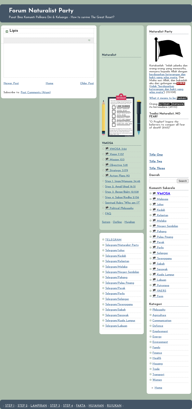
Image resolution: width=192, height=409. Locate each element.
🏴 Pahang (159, 231)
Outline (117, 222)
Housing (157, 363)
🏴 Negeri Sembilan (165, 226)
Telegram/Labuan (116, 325)
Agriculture (159, 315)
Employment (160, 331)
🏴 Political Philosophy (119, 208)
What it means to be (168, 98)
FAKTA (80, 405)
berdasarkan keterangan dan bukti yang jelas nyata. (167, 76)
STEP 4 (68, 405)
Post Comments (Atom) (36, 92)
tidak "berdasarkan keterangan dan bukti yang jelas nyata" (166, 89)
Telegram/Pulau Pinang (119, 283)
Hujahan (129, 222)
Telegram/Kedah (115, 256)
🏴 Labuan (159, 280)
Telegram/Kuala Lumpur (120, 320)
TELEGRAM (113, 239)
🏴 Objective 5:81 (116, 165)
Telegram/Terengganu (119, 304)
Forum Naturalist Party (41, 11)
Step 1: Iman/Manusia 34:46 (122, 181)
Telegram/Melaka (116, 266)
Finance (157, 352)
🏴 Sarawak (160, 269)
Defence (157, 325)
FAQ (108, 213)
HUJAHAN (96, 405)
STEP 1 (9, 405)
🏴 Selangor (160, 253)
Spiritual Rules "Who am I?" (122, 202)
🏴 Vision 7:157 (114, 154)
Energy (156, 336)
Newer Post (11, 83)
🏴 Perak (158, 242)
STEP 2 (22, 405)
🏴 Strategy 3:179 (116, 170)
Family (156, 347)
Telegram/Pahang (116, 277)
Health (156, 358)
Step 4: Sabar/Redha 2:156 (122, 197)
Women (157, 379)
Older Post (87, 83)
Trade (156, 369)
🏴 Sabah (158, 263)
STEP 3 (55, 405)
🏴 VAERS (159, 290)
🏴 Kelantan (160, 215)
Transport (158, 374)
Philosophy (158, 309)
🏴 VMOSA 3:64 (116, 149)
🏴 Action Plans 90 (117, 175)
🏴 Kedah (158, 210)
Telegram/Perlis (115, 293)
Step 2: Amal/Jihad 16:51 (120, 186)
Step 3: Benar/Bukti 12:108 (122, 192)
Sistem (106, 222)
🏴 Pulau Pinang (162, 237)
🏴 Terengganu (162, 258)
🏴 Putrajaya (160, 285)
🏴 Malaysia (160, 199)
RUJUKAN (114, 405)
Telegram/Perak (115, 288)
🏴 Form (157, 296)
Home (158, 387)
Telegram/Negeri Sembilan (122, 272)
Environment (160, 342)
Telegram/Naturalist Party (122, 245)
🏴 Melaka (159, 220)
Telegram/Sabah (115, 309)
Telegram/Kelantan (117, 261)
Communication (161, 320)
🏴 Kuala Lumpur (163, 274)
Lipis (13, 31)
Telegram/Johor (115, 250)
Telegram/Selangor (117, 299)
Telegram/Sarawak (117, 315)
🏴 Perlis (158, 247)
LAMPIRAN (39, 405)
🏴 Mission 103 (114, 159)
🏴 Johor (158, 204)
